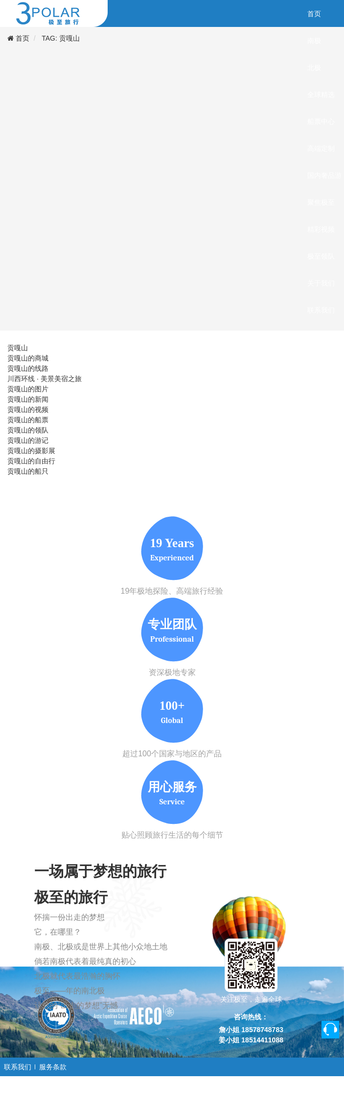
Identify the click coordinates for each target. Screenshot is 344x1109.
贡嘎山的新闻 (27, 399)
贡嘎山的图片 (27, 389)
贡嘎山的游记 (27, 440)
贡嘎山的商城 (27, 358)
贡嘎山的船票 (27, 420)
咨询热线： (251, 1017)
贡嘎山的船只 (27, 471)
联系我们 (17, 1067)
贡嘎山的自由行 (31, 461)
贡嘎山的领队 (27, 430)
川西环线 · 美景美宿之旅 (44, 379)
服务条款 (53, 1067)
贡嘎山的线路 (27, 368)
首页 (22, 38)
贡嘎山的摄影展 (31, 451)
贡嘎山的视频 (27, 409)
